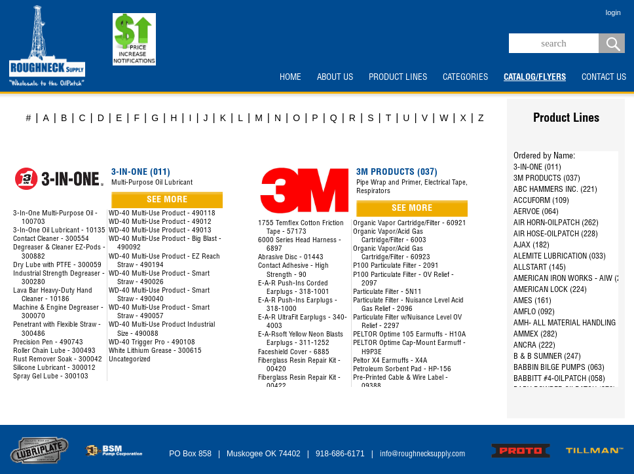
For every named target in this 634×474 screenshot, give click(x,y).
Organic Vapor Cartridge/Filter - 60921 (409, 223)
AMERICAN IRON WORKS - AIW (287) (572, 279)
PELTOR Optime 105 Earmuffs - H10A (409, 334)
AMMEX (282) (535, 334)
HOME (290, 77)
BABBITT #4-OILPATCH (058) (559, 379)
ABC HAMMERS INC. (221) (555, 190)
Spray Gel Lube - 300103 (50, 376)
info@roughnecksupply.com (422, 454)
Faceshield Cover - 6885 (293, 352)
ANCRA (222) (534, 346)
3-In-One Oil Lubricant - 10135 (59, 230)
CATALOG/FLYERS (535, 77)
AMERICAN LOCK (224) (550, 290)
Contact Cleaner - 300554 (51, 239)
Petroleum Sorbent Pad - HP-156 (402, 369)
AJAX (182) (531, 245)
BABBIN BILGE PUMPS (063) (559, 368)
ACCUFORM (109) (541, 201)
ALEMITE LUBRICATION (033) (559, 257)
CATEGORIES (465, 77)
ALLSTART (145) (539, 268)
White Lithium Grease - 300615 (155, 351)
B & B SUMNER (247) (547, 357)
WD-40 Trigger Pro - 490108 (152, 342)
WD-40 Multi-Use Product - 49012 (160, 222)
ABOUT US (335, 77)
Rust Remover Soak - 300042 (57, 359)
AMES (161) (532, 301)
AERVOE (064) (536, 212)
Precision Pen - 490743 (48, 342)
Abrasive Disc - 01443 (291, 257)
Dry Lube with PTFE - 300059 (57, 265)
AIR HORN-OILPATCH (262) (556, 223)
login (613, 12)
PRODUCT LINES (398, 77)
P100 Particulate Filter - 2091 (396, 266)
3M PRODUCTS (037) (546, 179)
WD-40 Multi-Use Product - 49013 (160, 230)
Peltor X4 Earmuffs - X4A (390, 361)
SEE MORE (167, 200)
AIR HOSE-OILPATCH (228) (555, 234)
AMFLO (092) (534, 312)
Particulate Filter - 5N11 (387, 292)
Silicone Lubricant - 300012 (54, 368)
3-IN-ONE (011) (537, 168)
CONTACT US (604, 77)
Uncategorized (130, 359)
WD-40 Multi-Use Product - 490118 (162, 213)
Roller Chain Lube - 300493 (54, 351)
